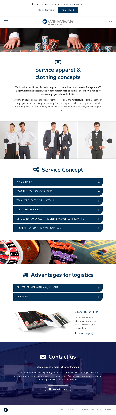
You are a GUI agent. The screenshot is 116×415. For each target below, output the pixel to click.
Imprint (107, 409)
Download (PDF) (85, 333)
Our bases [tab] (22, 296)
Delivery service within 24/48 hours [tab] (37, 287)
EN (110, 21)
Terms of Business (67, 409)
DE (105, 21)
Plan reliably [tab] (24, 182)
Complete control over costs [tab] (34, 191)
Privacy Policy (90, 409)
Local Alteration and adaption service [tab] (39, 228)
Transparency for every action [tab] (35, 200)
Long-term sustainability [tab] (31, 209)
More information (46, 10)
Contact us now (58, 389)
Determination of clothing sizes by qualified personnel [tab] (50, 218)
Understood (68, 10)
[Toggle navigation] (6, 21)
